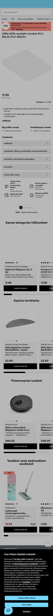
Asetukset (26, 582)
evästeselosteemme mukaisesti (25, 564)
